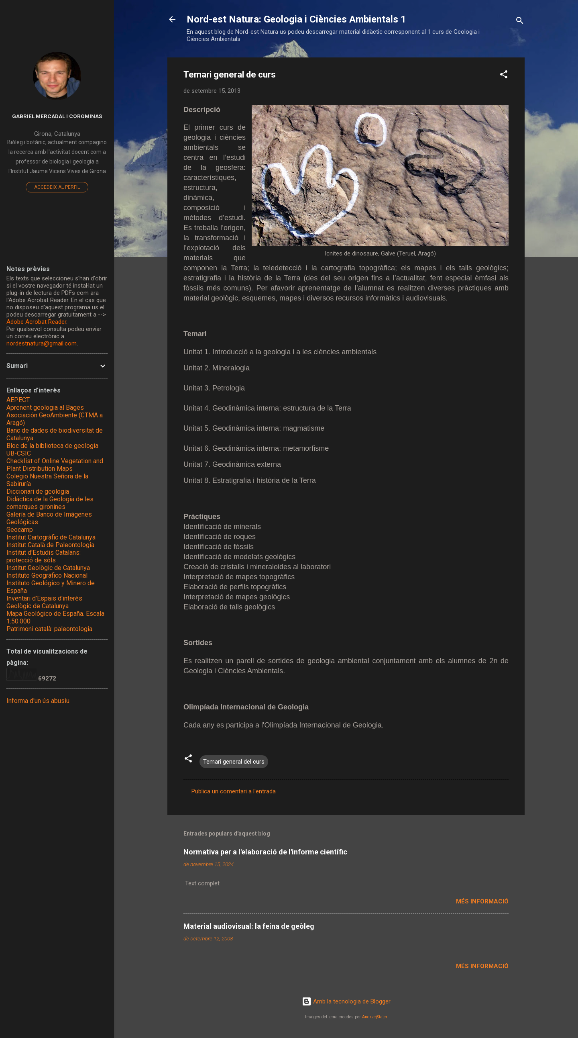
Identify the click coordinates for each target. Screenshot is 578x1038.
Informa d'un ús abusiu (37, 701)
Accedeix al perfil (57, 187)
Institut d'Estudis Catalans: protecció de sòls (43, 556)
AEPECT (18, 400)
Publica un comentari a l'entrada (233, 791)
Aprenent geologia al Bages (45, 407)
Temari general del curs (234, 761)
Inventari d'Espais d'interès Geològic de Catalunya (44, 602)
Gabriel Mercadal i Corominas (57, 116)
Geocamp (19, 529)
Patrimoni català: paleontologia (49, 629)
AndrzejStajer (374, 1017)
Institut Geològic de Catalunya (48, 568)
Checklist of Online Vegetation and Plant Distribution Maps (54, 464)
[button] (504, 75)
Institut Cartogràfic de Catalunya (51, 537)
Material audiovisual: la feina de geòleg (248, 926)
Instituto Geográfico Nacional (47, 575)
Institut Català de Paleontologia (50, 545)
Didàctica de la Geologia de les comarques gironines (50, 503)
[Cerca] (520, 22)
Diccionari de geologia (37, 491)
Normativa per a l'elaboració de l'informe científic (265, 852)
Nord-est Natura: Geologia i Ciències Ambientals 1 (296, 19)
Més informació (482, 901)
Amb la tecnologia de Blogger (346, 1001)
